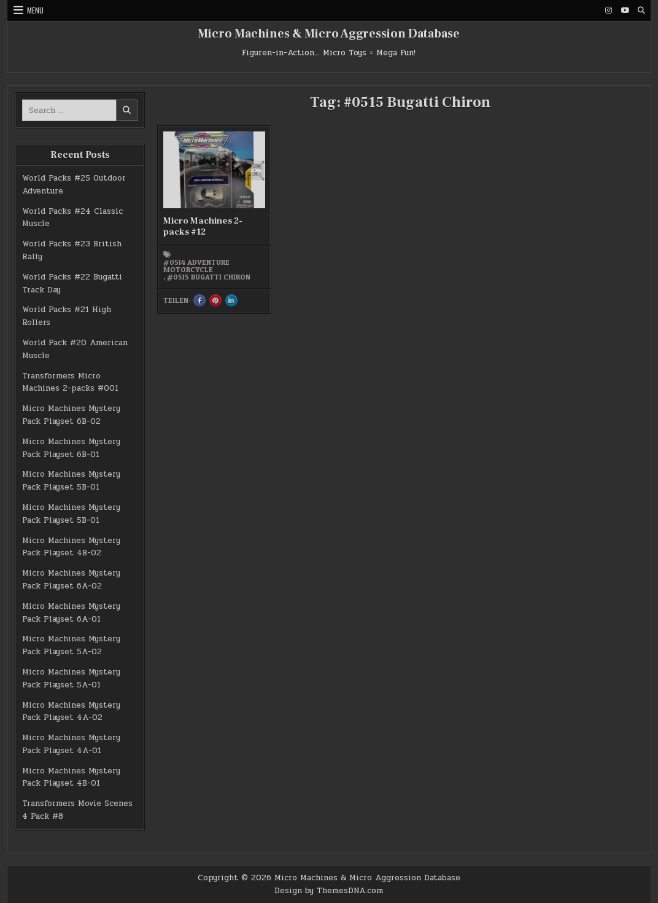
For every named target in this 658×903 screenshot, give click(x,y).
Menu (35, 10)
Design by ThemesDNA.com (328, 891)
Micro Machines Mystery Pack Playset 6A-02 (71, 579)
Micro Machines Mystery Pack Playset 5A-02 (71, 645)
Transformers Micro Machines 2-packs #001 (70, 382)
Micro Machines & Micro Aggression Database (329, 34)
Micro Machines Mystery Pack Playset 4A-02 (71, 711)
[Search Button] (641, 10)
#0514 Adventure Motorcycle (196, 266)
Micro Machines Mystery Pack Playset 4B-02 (71, 547)
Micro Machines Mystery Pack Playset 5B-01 (71, 480)
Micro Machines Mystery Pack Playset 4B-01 (71, 777)
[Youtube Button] (625, 10)
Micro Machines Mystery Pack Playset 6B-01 (71, 448)
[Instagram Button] (608, 10)
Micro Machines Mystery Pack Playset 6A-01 (71, 612)
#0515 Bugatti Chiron (208, 277)
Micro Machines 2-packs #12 (202, 226)
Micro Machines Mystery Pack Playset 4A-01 (71, 744)
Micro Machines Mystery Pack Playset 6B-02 (71, 415)
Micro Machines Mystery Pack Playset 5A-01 (71, 678)
